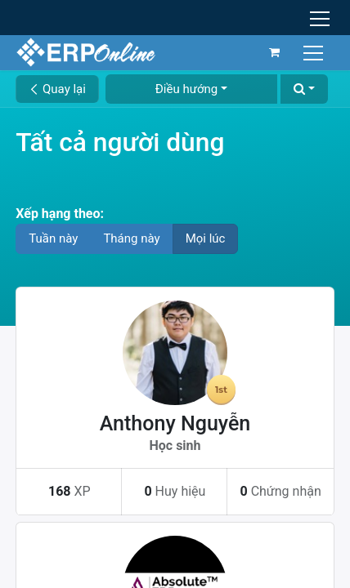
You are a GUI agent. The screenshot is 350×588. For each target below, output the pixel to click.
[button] (304, 89)
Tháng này (131, 238)
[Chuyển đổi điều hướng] (315, 52)
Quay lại (57, 89)
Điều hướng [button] (186, 89)
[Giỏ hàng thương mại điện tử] (274, 52)
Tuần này (53, 238)
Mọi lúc (206, 238)
